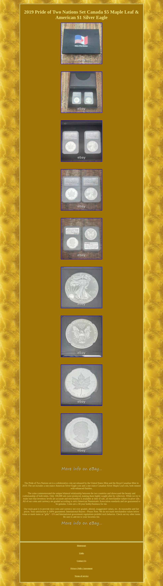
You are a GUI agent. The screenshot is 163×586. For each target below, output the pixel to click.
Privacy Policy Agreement (81, 568)
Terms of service (81, 576)
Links (81, 553)
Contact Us (81, 561)
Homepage (81, 545)
